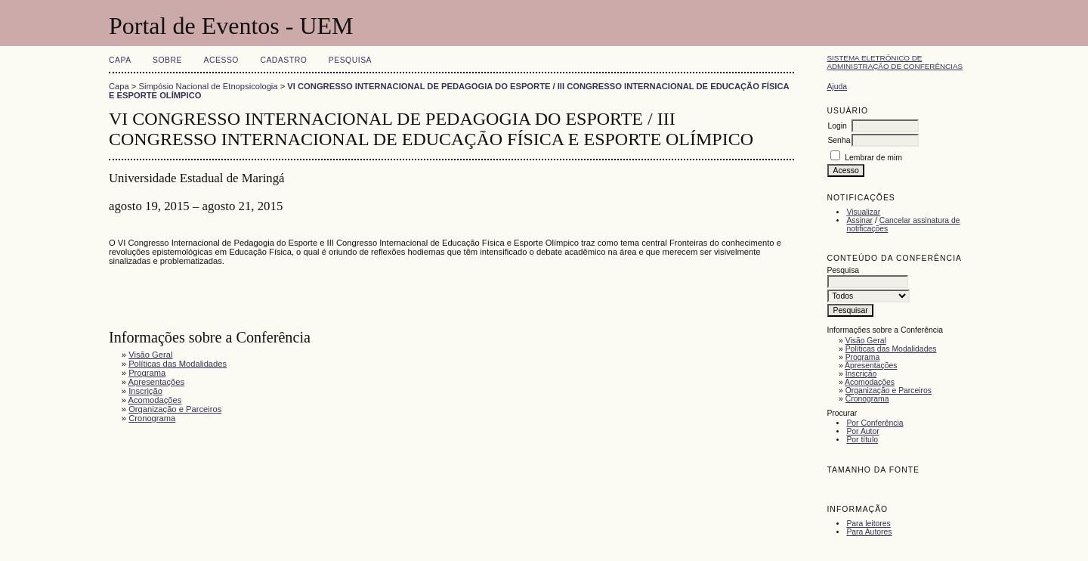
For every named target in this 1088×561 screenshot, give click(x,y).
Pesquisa (350, 60)
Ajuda (837, 86)
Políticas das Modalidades (891, 349)
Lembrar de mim (873, 157)
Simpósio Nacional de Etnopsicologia (208, 86)
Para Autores (869, 532)
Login (836, 126)
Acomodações (870, 382)
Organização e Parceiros (888, 390)
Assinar (859, 220)
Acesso (221, 60)
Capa (120, 60)
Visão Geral (865, 340)
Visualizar (863, 212)
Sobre (167, 60)
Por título (862, 439)
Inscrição (861, 374)
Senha (838, 140)
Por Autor (862, 431)
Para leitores (868, 523)
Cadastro (283, 60)
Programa (862, 357)
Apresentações (871, 365)
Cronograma (867, 399)
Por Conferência (874, 423)
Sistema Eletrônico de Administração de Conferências (895, 62)
